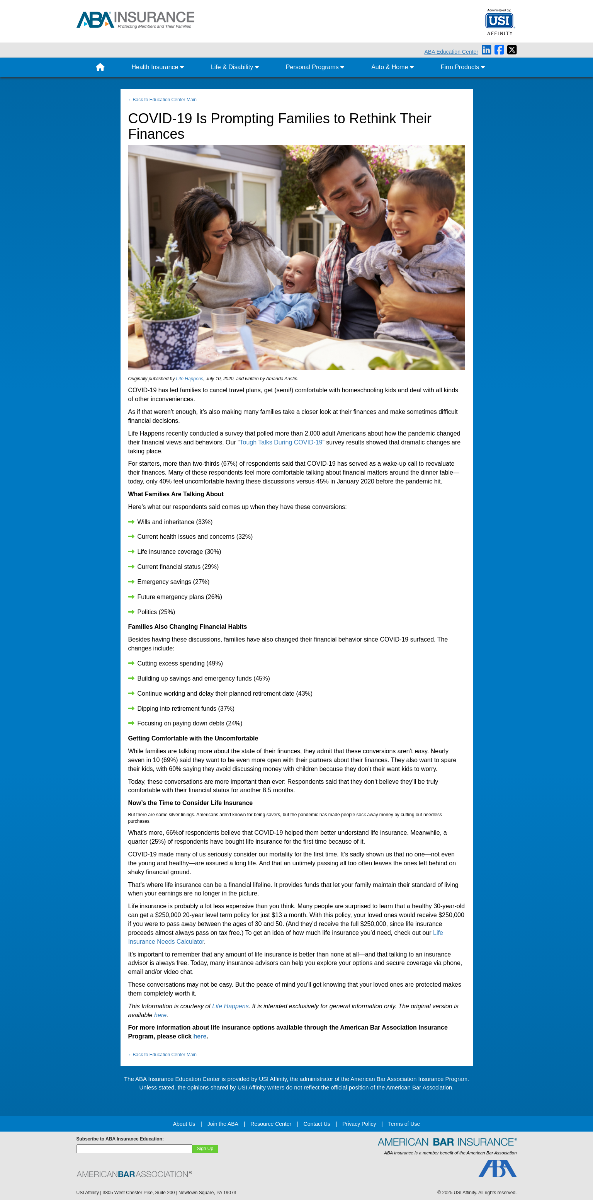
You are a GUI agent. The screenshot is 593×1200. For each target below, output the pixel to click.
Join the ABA (222, 1124)
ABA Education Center (451, 52)
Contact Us (317, 1124)
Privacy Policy (359, 1124)
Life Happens (190, 378)
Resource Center (270, 1124)
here (160, 1015)
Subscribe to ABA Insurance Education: (120, 1139)
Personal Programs (315, 67)
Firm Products (463, 67)
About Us (184, 1124)
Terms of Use (404, 1124)
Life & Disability (235, 67)
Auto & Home (392, 67)
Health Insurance (158, 67)
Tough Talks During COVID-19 (281, 442)
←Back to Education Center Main (162, 99)
